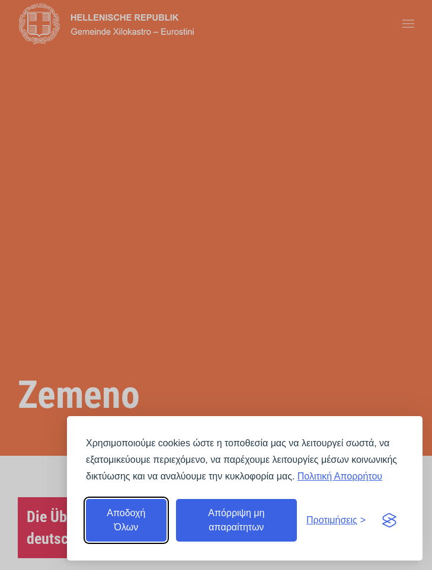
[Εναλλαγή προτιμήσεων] (336, 520)
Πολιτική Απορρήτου (339, 476)
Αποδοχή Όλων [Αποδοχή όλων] (126, 520)
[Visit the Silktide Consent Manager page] (389, 520)
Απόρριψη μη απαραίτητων (236, 520)
